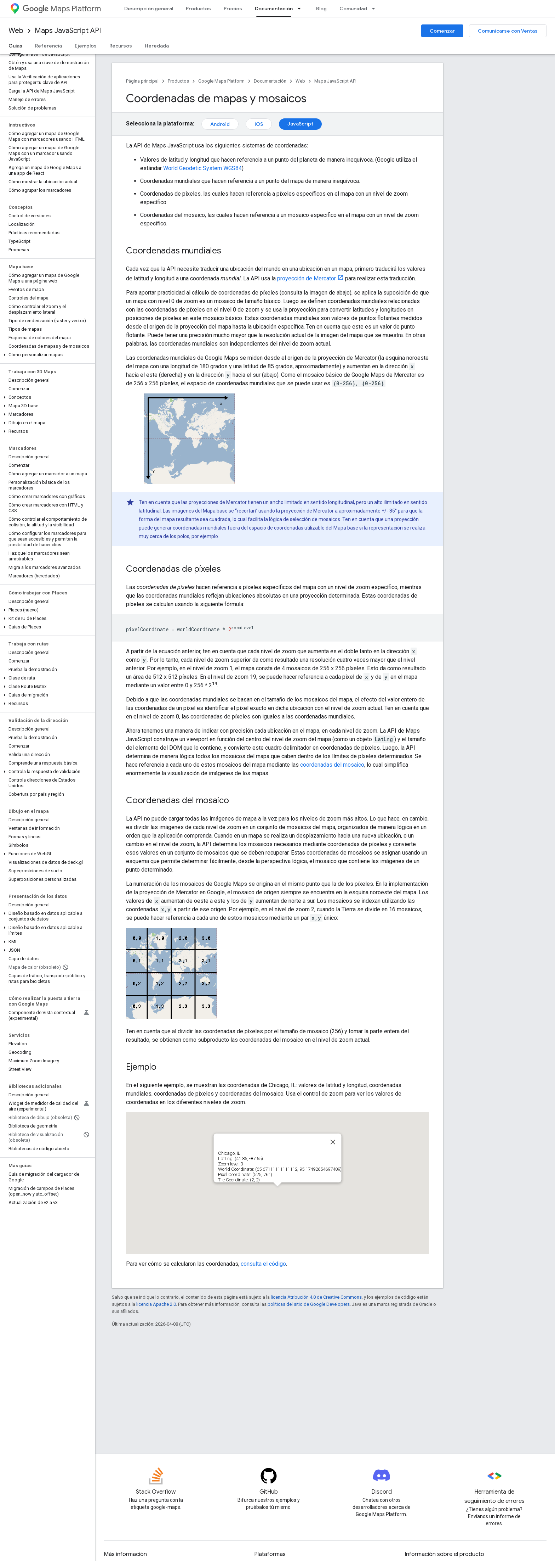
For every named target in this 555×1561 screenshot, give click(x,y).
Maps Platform (62, 8)
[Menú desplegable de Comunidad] (375, 8)
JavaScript (300, 124)
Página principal (142, 81)
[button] (46, 355)
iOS (258, 124)
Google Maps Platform (221, 81)
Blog (321, 8)
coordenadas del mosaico (332, 764)
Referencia (48, 46)
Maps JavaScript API (68, 30)
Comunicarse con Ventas (508, 31)
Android (220, 124)
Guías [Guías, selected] (15, 46)
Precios (233, 8)
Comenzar (442, 31)
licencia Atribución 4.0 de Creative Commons (316, 1297)
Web (15, 30)
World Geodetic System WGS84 (202, 168)
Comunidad (353, 8)
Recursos (120, 46)
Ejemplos (86, 46)
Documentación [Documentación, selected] (274, 8)
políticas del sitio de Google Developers (309, 1304)
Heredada (157, 46)
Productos (198, 8)
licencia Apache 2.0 (156, 1304)
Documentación (270, 81)
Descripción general (148, 8)
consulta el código (263, 1263)
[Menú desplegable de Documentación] (301, 8)
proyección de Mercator (306, 278)
